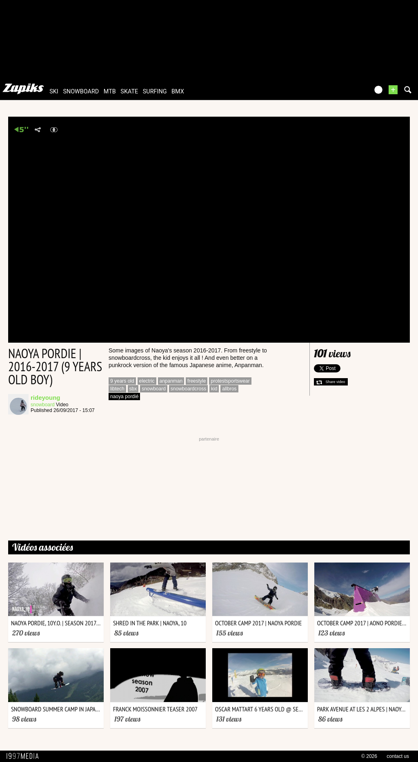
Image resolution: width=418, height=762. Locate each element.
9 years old (122, 381)
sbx (133, 389)
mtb (110, 91)
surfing (155, 91)
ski (53, 91)
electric (147, 381)
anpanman (171, 381)
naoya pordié (124, 396)
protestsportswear (230, 381)
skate (129, 91)
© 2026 (369, 756)
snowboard (81, 91)
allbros (229, 389)
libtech (117, 389)
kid (214, 389)
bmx (177, 91)
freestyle (196, 381)
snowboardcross (188, 389)
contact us (398, 756)
